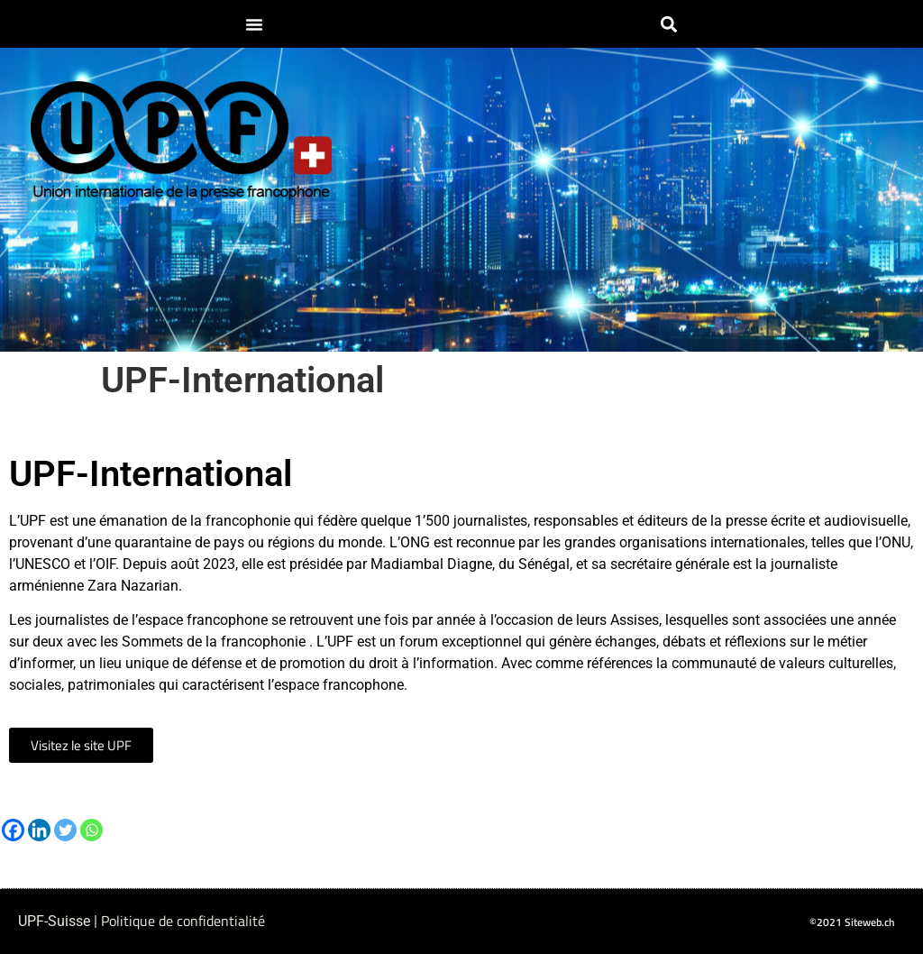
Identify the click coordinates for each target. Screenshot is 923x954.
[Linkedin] (39, 830)
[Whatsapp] (91, 830)
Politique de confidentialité (183, 920)
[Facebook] (13, 830)
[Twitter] (65, 830)
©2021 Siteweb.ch (852, 922)
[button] (254, 24)
